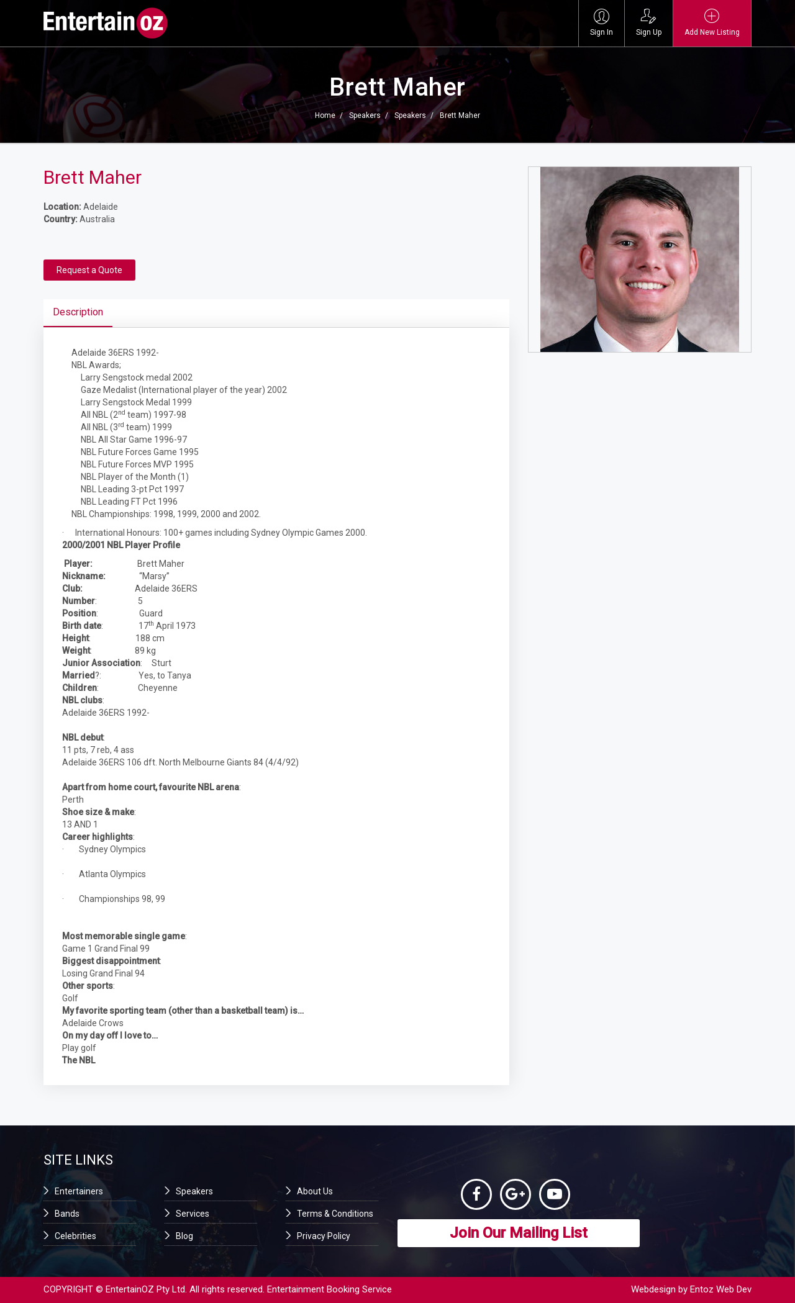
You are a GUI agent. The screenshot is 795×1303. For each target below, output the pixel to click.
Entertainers (79, 1191)
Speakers (365, 115)
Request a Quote (89, 270)
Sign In (601, 23)
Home (325, 115)
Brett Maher (460, 115)
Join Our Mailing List (519, 1233)
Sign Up (648, 23)
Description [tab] (78, 312)
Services (192, 1214)
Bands (67, 1214)
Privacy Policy (323, 1236)
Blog (184, 1236)
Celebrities (75, 1236)
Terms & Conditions (335, 1214)
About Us (315, 1191)
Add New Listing (712, 23)
